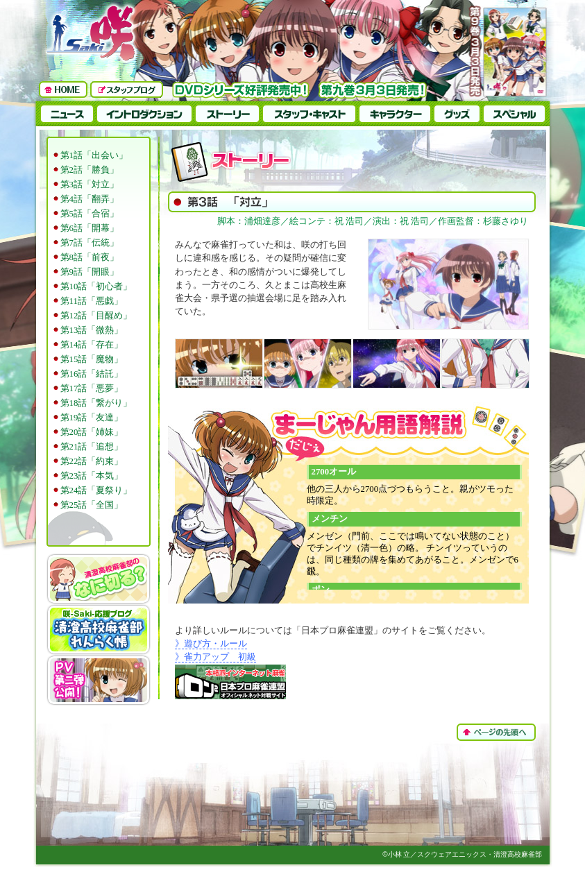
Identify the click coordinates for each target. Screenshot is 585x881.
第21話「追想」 (92, 447)
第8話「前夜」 (89, 257)
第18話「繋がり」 (96, 403)
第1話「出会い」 (94, 155)
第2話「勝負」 (89, 170)
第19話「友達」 (92, 417)
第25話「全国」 (92, 505)
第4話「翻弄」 (89, 199)
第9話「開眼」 (89, 272)
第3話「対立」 (89, 184)
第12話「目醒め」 (96, 315)
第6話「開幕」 (89, 228)
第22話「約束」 (92, 461)
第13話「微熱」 (92, 330)
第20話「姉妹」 (92, 432)
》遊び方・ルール (211, 644)
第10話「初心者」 (96, 286)
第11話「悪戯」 (91, 301)
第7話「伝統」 (89, 243)
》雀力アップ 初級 (215, 657)
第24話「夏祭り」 (96, 490)
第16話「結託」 (92, 374)
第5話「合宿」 (89, 214)
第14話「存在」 (92, 345)
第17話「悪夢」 (92, 388)
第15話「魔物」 (92, 359)
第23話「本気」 (92, 476)
